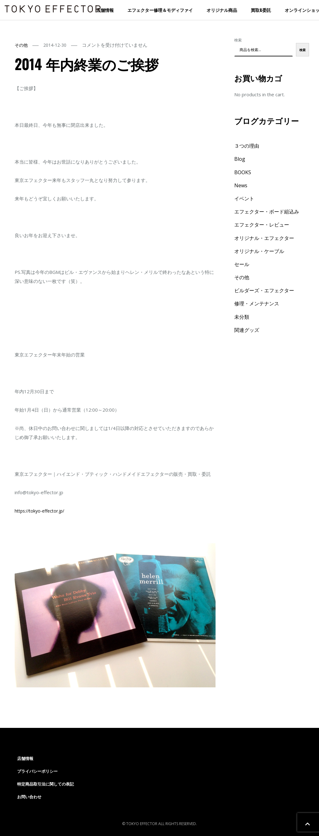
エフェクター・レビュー (261, 224)
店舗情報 (105, 10)
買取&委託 (261, 10)
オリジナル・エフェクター (264, 238)
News (240, 185)
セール (241, 264)
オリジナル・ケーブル (259, 251)
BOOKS (242, 172)
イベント (244, 198)
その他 (21, 45)
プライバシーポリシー (37, 771)
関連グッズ (246, 330)
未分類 (241, 316)
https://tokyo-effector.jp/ (39, 511)
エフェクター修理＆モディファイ (160, 10)
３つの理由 (246, 145)
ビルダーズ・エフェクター (264, 290)
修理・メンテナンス (256, 303)
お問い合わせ (29, 797)
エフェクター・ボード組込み (266, 211)
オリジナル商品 (222, 10)
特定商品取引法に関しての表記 (45, 784)
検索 (238, 40)
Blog (239, 158)
